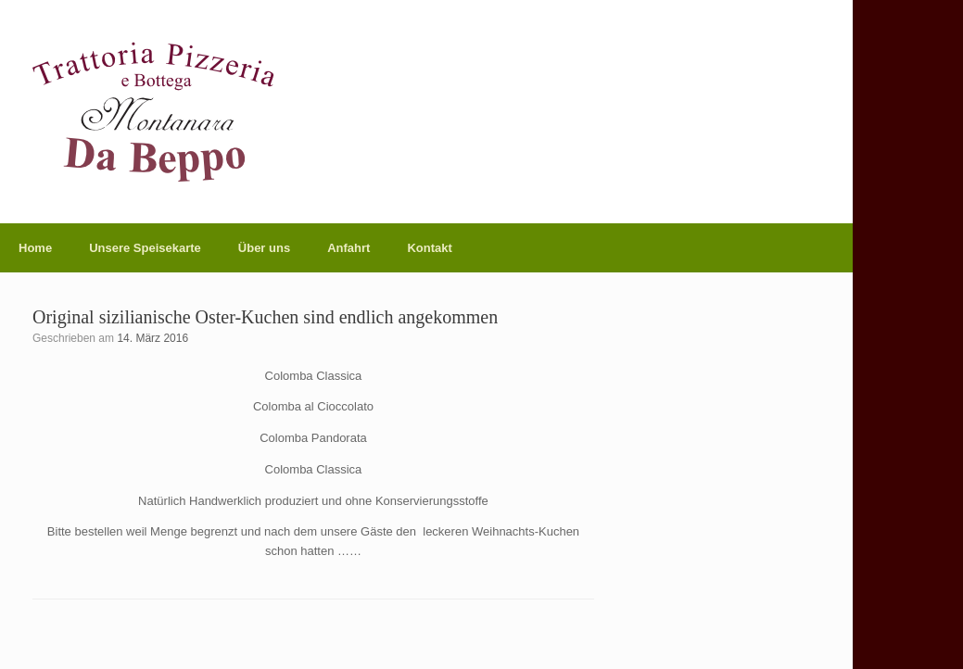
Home (35, 248)
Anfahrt (348, 248)
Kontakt (429, 248)
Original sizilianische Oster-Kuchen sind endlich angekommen (265, 317)
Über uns (264, 248)
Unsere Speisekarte (145, 248)
